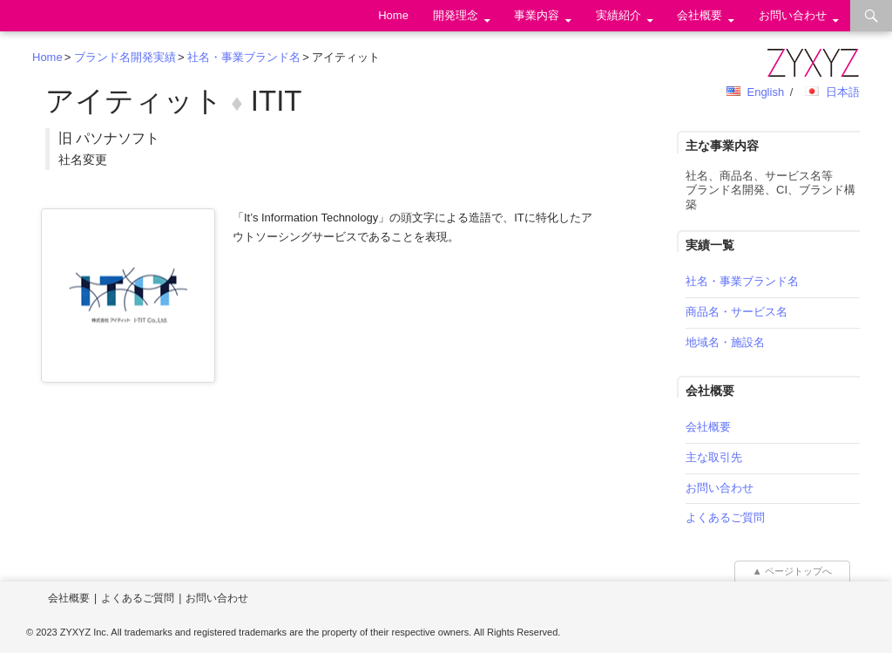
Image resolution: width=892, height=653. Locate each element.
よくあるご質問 (725, 517)
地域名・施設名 (725, 342)
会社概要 (699, 15)
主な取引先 (714, 457)
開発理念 (455, 15)
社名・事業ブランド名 (244, 57)
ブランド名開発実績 (125, 57)
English (765, 92)
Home (393, 15)
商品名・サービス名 (736, 311)
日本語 (843, 92)
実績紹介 (618, 15)
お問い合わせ (793, 15)
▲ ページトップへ (793, 571)
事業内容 (536, 15)
